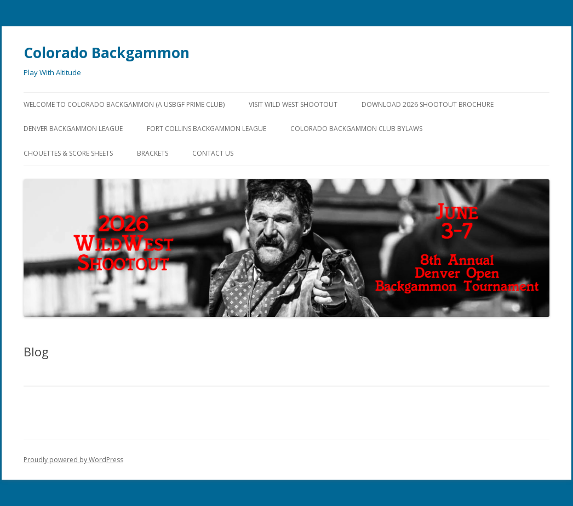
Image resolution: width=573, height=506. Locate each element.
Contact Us (212, 153)
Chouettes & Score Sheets (68, 153)
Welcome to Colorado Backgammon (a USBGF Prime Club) (124, 104)
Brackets (152, 153)
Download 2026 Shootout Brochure (428, 104)
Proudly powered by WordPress (73, 459)
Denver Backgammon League (73, 128)
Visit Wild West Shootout (293, 104)
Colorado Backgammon (107, 52)
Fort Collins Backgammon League (206, 128)
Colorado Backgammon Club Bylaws (356, 128)
